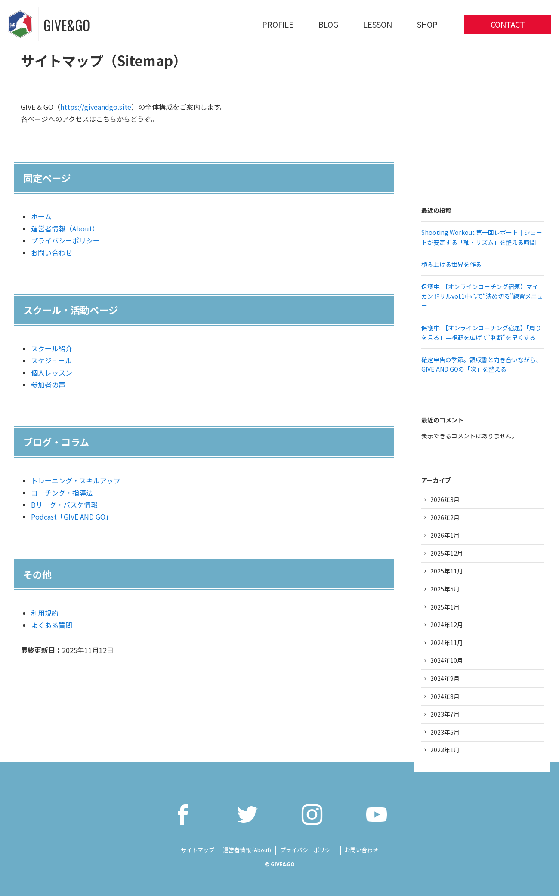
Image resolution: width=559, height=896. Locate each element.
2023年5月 (445, 732)
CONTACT (508, 24)
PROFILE (277, 24)
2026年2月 (445, 517)
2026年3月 (445, 499)
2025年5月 (445, 589)
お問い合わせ (51, 252)
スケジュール (51, 360)
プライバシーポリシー (65, 240)
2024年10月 (446, 660)
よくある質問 (51, 625)
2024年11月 (446, 642)
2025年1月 (445, 607)
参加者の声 (48, 384)
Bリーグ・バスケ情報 (64, 504)
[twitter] (247, 814)
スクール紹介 (51, 348)
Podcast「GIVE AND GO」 (71, 516)
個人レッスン (51, 372)
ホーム (41, 216)
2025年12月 (446, 553)
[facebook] (183, 814)
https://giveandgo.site (95, 107)
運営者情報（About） (65, 228)
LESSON (377, 24)
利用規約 (45, 613)
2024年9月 (445, 678)
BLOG (328, 24)
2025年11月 (446, 571)
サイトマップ (197, 850)
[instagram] (312, 814)
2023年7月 (445, 714)
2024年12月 (446, 624)
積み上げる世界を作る (451, 264)
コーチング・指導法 (62, 492)
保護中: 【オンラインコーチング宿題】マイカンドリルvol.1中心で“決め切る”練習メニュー (482, 296)
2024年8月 (445, 696)
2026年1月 (445, 535)
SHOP (427, 24)
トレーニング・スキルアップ (75, 480)
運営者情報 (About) (247, 850)
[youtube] (376, 814)
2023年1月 (445, 749)
